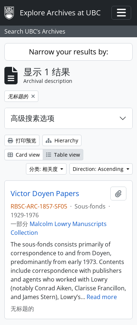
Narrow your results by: (68, 52)
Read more (102, 297)
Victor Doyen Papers (45, 193)
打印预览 (22, 140)
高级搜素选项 (32, 118)
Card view (24, 154)
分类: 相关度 (44, 168)
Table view (63, 154)
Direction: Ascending (99, 168)
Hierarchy (62, 140)
